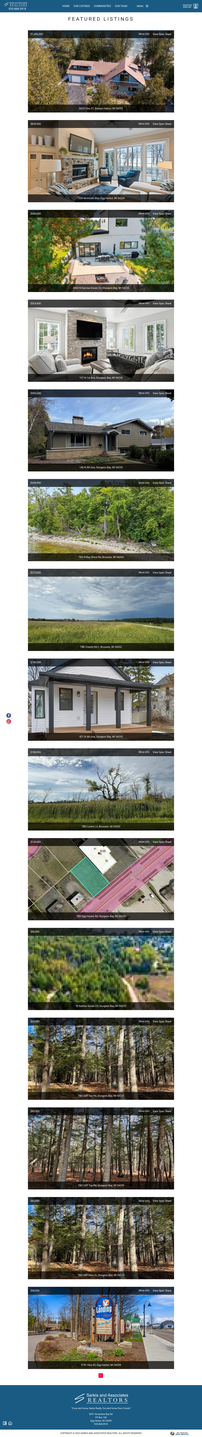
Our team (121, 6)
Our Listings (82, 6)
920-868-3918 (17, 8)
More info (144, 34)
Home (65, 6)
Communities (102, 6)
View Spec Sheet (162, 34)
